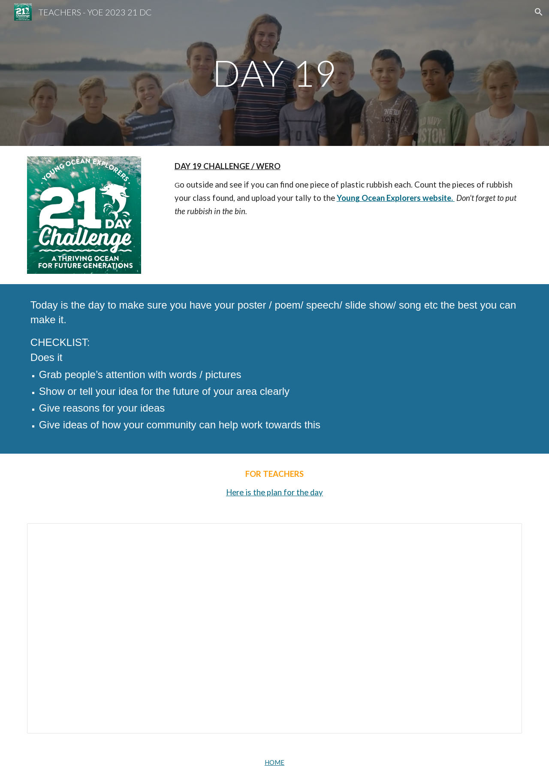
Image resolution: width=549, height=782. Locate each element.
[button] (538, 12)
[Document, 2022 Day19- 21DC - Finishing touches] (274, 628)
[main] (274, 72)
